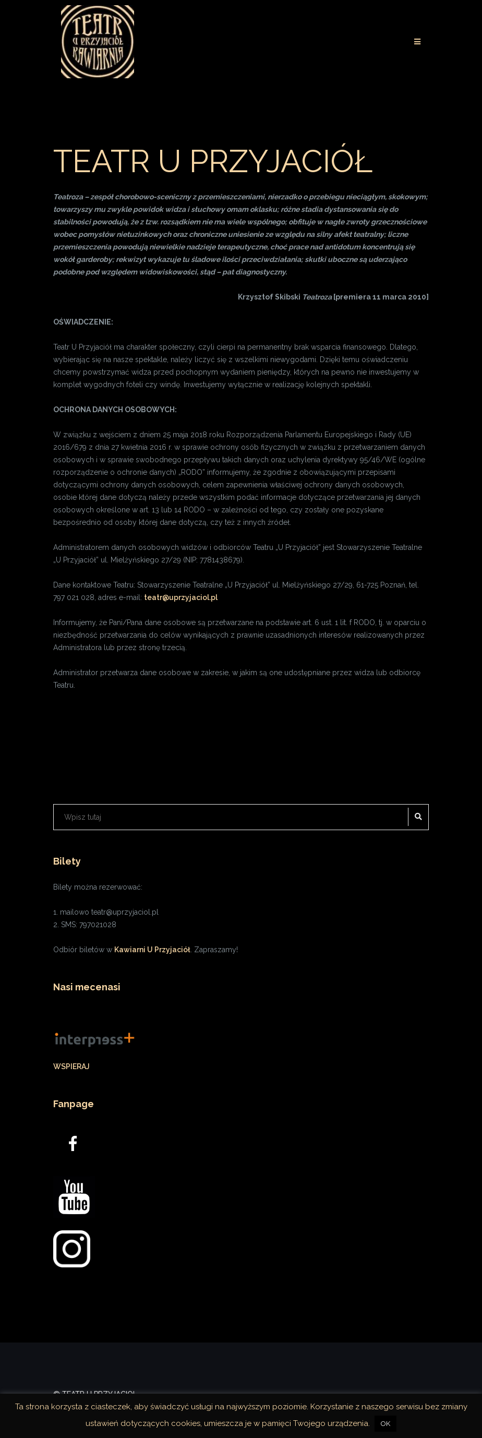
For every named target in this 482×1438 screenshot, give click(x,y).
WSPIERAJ (71, 1066)
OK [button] (385, 1424)
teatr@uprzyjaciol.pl (181, 597)
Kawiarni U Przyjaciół (152, 949)
